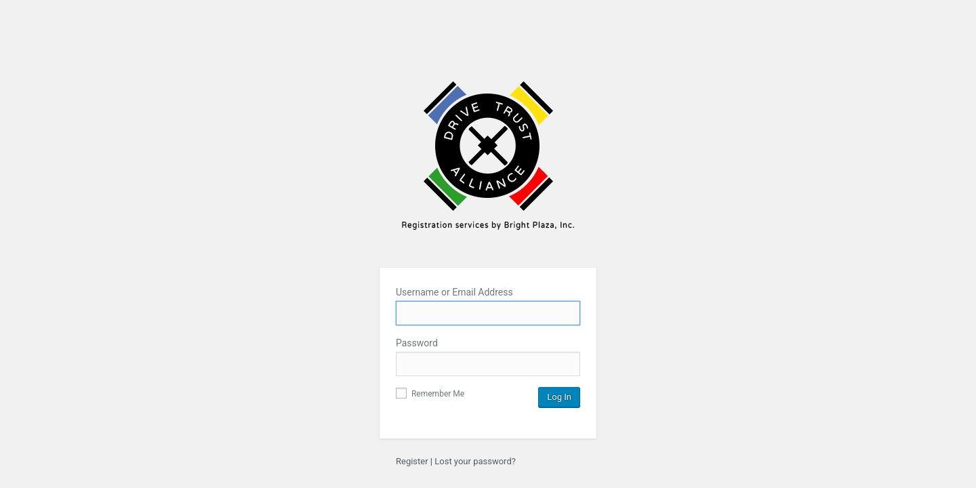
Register (412, 461)
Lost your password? (475, 461)
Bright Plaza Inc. (488, 164)
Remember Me (430, 394)
